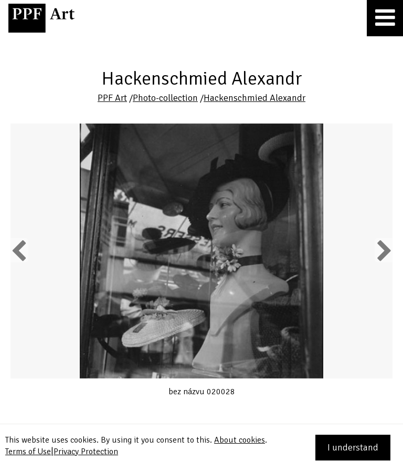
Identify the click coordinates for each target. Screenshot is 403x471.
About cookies (239, 440)
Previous (19, 250)
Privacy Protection (86, 451)
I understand (352, 447)
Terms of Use (28, 451)
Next (383, 250)
